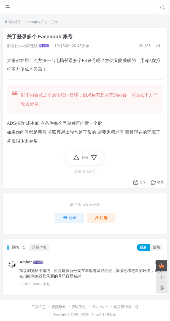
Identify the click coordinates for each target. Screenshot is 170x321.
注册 (101, 217)
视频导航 (59, 307)
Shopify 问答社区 (103, 314)
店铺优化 (78, 307)
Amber (26, 262)
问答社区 (13, 22)
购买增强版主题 (126, 307)
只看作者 (39, 247)
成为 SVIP (99, 307)
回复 (46, 284)
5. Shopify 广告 (36, 22)
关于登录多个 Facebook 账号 (39, 36)
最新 (143, 247)
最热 (156, 247)
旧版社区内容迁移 (22, 46)
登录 (69, 217)
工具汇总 (38, 307)
